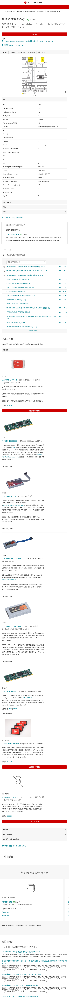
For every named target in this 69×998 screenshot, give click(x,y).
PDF (46, 41)
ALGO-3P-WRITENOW (10, 743)
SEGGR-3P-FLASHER (10, 797)
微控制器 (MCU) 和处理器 (14, 11)
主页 (3, 11)
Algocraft (9, 405)
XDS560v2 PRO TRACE (9, 580)
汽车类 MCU (40, 11)
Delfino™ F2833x (28, 698)
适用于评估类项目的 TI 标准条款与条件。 (14, 846)
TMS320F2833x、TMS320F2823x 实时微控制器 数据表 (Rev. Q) (23, 41)
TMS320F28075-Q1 (13, 235)
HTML (51, 41)
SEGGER (9, 816)
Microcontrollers (30, 11)
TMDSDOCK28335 (9, 691)
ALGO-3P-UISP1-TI (9, 380)
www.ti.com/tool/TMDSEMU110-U (13, 505)
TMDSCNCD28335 (9, 441)
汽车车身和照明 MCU (53, 11)
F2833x (13, 447)
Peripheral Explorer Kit (12, 457)
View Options (34, 821)
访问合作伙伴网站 (34, 411)
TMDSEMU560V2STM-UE (12, 626)
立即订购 (34, 34)
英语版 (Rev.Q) (8, 45)
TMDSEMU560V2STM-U (11, 559)
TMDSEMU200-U (9, 496)
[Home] (34, 2)
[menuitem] (49, 7)
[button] (3, 7)
